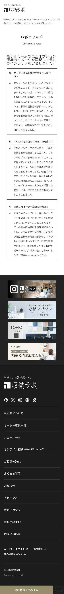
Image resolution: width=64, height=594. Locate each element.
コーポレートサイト (14, 549)
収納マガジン (12, 510)
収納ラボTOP (8, 19)
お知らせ (9, 486)
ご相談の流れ (12, 461)
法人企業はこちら (13, 553)
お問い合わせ (12, 534)
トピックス (11, 498)
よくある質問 (12, 473)
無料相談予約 (12, 522)
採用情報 (38, 549)
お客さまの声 (23, 19)
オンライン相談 (24, 449)
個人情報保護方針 (12, 569)
